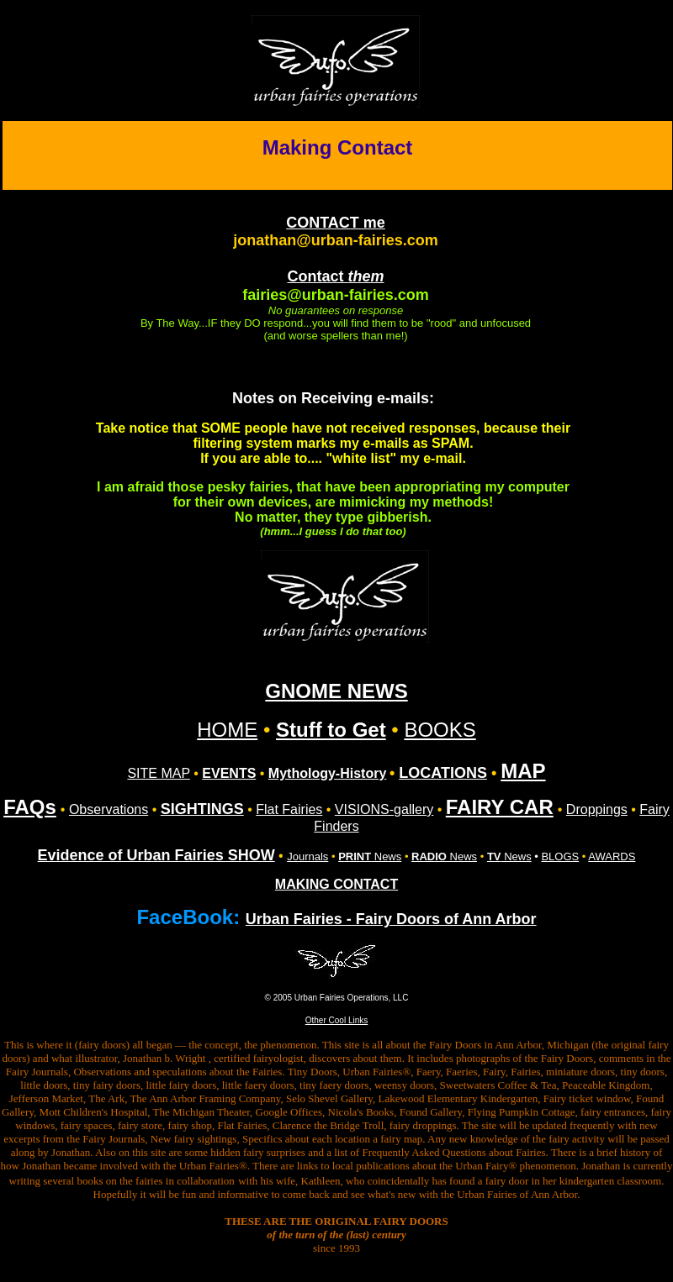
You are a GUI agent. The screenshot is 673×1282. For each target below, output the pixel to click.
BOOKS (439, 729)
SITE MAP (158, 773)
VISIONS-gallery (384, 809)
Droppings (597, 809)
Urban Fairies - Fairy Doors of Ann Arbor (391, 919)
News (369, 856)
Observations (108, 809)
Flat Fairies (289, 809)
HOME (227, 729)
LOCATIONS (443, 772)
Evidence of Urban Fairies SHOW (156, 855)
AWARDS (611, 856)
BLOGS (560, 856)
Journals (307, 856)
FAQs (29, 807)
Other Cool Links (336, 1020)
